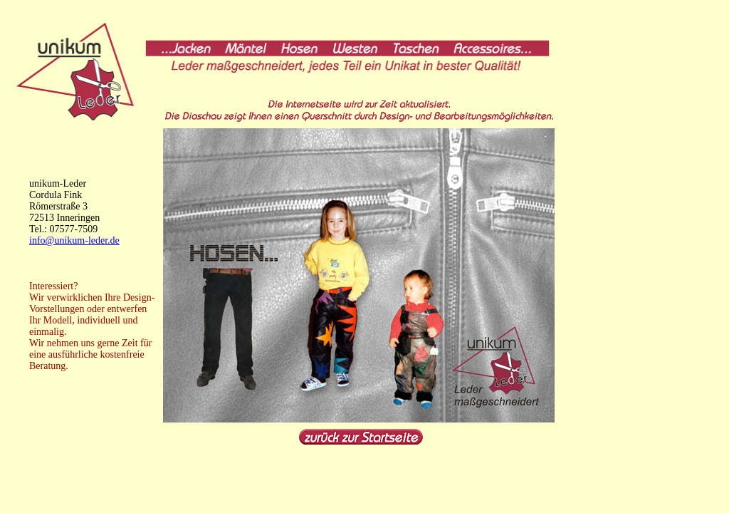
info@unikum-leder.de (74, 240)
